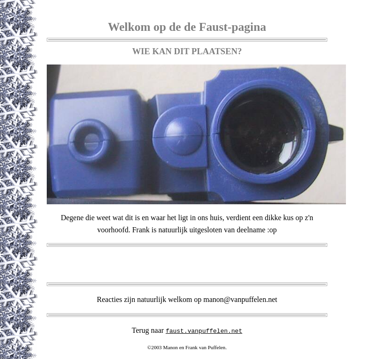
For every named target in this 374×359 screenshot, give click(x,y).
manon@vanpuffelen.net (240, 299)
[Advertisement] (187, 265)
